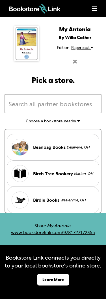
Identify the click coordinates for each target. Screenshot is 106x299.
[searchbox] (53, 104)
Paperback (82, 47)
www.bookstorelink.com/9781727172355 (53, 232)
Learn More (53, 279)
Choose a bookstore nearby (53, 120)
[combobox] (53, 104)
